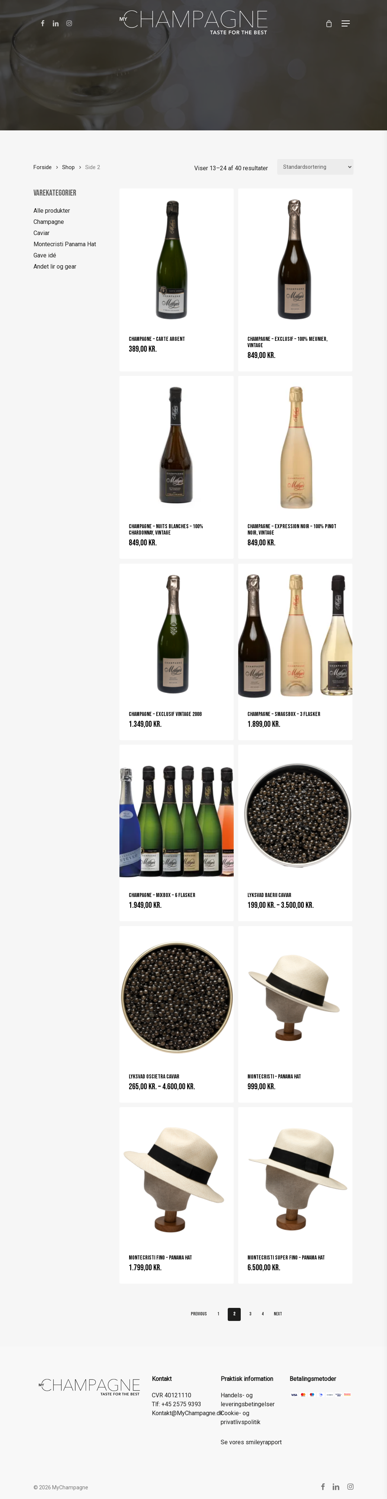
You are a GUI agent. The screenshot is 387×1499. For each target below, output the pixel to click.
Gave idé (44, 255)
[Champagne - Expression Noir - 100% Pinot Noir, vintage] (295, 444)
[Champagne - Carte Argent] (176, 257)
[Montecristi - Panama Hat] (295, 994)
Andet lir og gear (54, 266)
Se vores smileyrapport (251, 1442)
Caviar (41, 233)
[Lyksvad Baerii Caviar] (295, 813)
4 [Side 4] (262, 1314)
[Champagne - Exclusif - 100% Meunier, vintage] (295, 257)
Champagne (48, 221)
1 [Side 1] (218, 1314)
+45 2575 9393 (181, 1404)
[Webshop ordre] (315, 167)
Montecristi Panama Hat (64, 244)
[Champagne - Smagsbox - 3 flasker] (295, 632)
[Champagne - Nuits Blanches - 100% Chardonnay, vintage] (176, 444)
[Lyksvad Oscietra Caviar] (176, 994)
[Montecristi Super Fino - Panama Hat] (295, 1175)
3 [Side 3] (250, 1314)
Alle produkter (51, 210)
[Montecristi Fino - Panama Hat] (176, 1175)
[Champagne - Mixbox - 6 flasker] (176, 813)
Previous (199, 1314)
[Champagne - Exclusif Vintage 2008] (176, 632)
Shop (68, 167)
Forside (42, 167)
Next (278, 1314)
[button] (346, 23)
